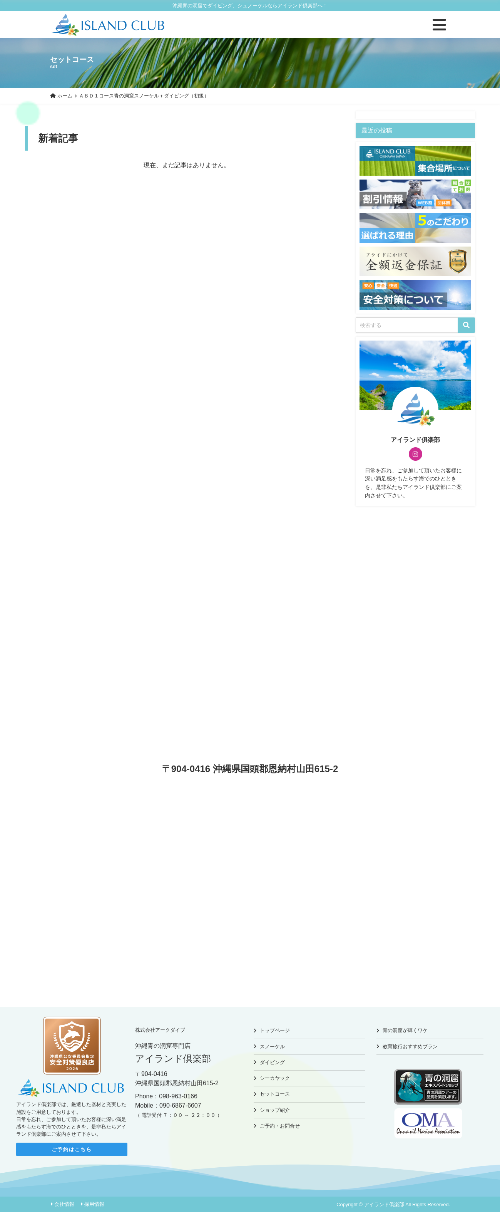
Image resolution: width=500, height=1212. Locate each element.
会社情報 (64, 1204)
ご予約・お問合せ (280, 1126)
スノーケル (272, 1046)
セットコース (275, 1094)
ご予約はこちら (72, 1149)
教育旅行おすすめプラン (410, 1046)
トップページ (275, 1030)
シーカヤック (275, 1078)
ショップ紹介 (275, 1110)
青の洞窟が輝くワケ (405, 1030)
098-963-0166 (178, 1096)
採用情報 (94, 1204)
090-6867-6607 (180, 1105)
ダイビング (272, 1062)
